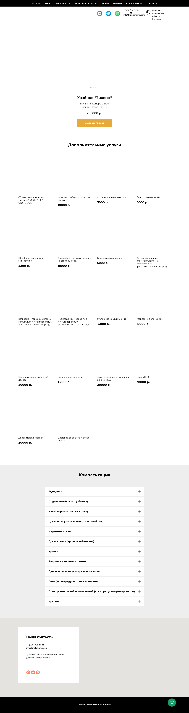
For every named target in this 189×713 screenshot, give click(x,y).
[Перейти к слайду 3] (95, 87)
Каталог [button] (36, 3)
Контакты (151, 3)
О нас (48, 3)
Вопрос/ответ (134, 3)
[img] (26, 13)
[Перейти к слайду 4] (98, 87)
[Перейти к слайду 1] (90, 87)
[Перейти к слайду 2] (93, 87)
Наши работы (63, 3)
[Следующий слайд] (137, 56)
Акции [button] (105, 3)
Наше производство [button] (86, 3)
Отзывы (117, 3)
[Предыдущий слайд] (51, 56)
